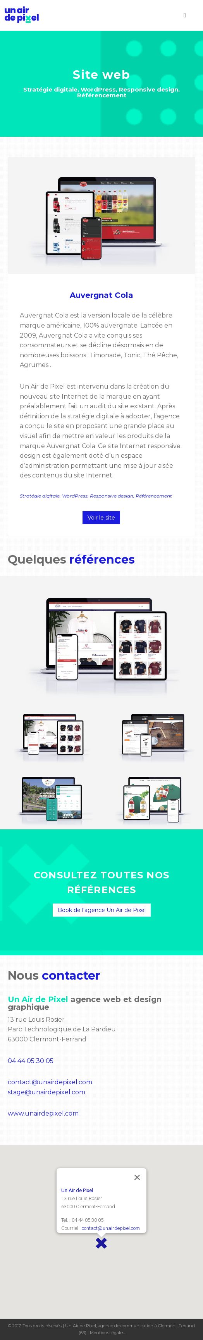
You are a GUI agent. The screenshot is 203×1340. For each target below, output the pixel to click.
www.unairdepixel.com (43, 1113)
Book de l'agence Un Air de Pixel (102, 910)
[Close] (137, 1177)
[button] (101, 1243)
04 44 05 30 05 (30, 1061)
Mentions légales (107, 1332)
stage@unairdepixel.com (46, 1092)
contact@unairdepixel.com (50, 1082)
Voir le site (101, 517)
